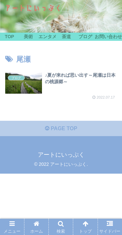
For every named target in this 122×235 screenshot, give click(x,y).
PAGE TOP (61, 128)
